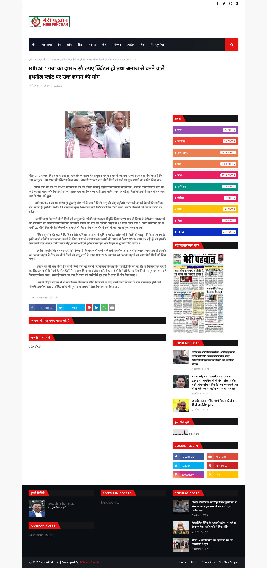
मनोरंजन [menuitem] (117, 45)
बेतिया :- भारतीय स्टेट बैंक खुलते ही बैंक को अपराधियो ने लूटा (212, 542)
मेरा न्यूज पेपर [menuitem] (157, 45)
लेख (206, 209)
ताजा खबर (42, 297)
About (194, 562)
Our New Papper (228, 562)
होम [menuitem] (33, 45)
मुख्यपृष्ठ (32, 59)
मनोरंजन (206, 186)
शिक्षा (206, 220)
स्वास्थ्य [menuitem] (92, 45)
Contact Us (208, 562)
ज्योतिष (206, 141)
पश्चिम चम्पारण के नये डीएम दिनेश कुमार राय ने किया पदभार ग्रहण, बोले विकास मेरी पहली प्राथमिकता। (214, 506)
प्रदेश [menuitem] (69, 45)
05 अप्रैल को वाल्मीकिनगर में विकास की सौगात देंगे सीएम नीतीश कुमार (214, 403)
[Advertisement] (205, 83)
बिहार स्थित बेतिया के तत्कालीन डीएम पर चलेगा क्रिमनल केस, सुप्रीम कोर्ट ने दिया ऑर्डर (214, 525)
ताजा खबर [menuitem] (47, 45)
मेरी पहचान (36, 86)
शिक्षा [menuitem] (80, 45)
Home (183, 562)
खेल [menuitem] (104, 45)
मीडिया (206, 198)
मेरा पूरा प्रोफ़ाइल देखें (57, 507)
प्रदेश (40, 59)
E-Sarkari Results (89, 562)
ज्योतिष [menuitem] (130, 45)
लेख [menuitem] (142, 45)
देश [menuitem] (59, 45)
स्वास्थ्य (206, 232)
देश (50, 297)
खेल (206, 130)
